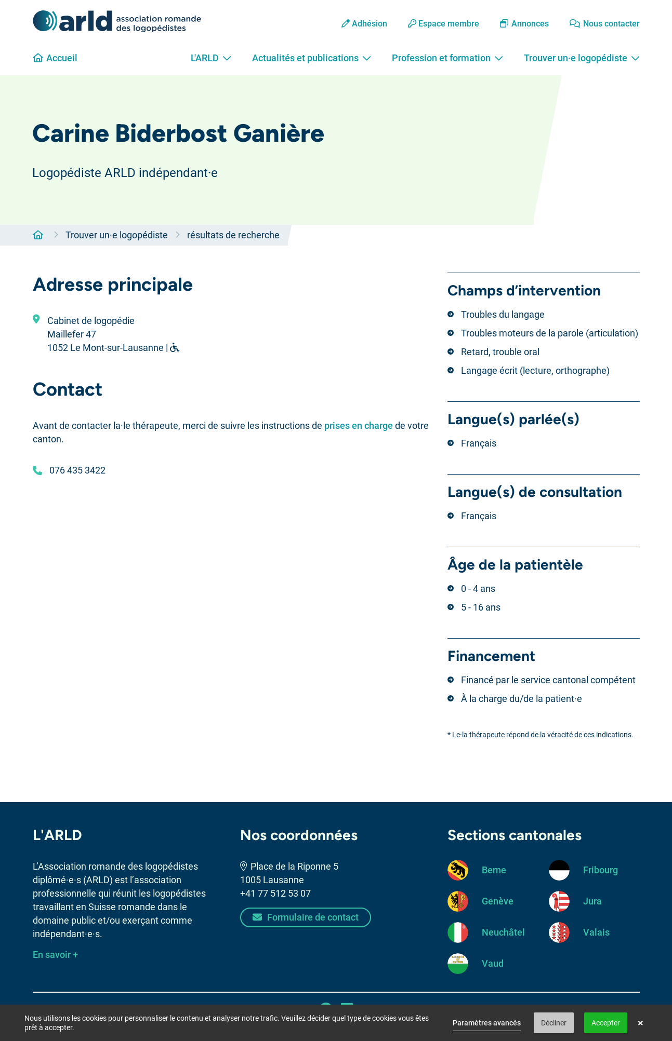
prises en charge (358, 425)
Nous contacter (605, 24)
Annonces (524, 24)
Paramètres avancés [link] (487, 1023)
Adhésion (364, 24)
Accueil (55, 57)
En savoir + (55, 954)
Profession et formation (447, 57)
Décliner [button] (553, 1023)
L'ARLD (211, 57)
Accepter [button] (605, 1023)
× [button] (640, 1023)
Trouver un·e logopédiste (582, 57)
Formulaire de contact (306, 917)
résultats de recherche (233, 234)
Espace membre (443, 24)
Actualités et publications (311, 57)
